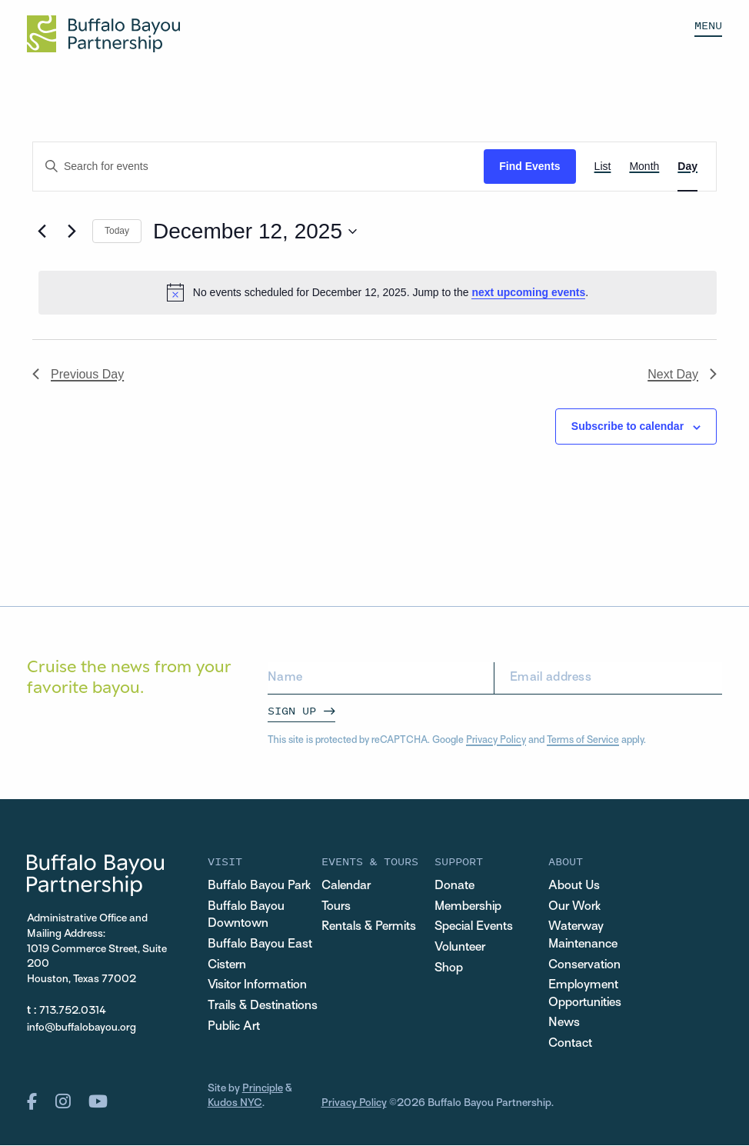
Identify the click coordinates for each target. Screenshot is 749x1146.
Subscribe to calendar (627, 426)
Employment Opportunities (584, 994)
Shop (448, 968)
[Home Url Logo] (103, 33)
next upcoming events (528, 292)
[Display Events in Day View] (687, 166)
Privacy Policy (496, 740)
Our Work (574, 907)
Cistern (227, 965)
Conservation (584, 965)
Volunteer (459, 948)
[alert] (377, 292)
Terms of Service (583, 740)
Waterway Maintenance (583, 936)
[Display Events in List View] (602, 166)
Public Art (234, 1027)
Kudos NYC (235, 1104)
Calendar (346, 886)
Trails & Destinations (263, 1006)
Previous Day (78, 374)
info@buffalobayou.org (81, 1028)
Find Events (529, 166)
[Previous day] (41, 231)
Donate (454, 886)
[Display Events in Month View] (644, 166)
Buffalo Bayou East (260, 945)
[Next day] (71, 231)
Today (117, 230)
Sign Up (292, 710)
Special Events (473, 927)
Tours (336, 907)
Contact (570, 1044)
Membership (467, 907)
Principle (262, 1089)
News (564, 1024)
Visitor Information (257, 985)
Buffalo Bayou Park (259, 886)
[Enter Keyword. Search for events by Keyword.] (258, 166)
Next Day (682, 374)
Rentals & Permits (368, 927)
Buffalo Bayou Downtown (246, 916)
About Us (574, 886)
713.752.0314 (72, 1011)
